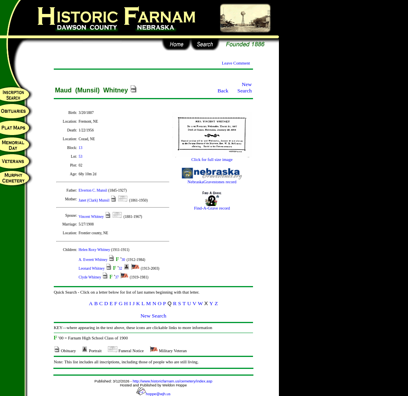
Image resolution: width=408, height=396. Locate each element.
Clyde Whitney (90, 277)
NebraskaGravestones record (212, 180)
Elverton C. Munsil (93, 190)
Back (223, 91)
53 (80, 157)
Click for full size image (212, 158)
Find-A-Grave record (212, 206)
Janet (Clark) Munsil (94, 200)
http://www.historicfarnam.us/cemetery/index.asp (172, 381)
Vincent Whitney (91, 217)
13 (80, 148)
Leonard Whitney (92, 269)
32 (120, 269)
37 (117, 277)
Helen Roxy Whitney (94, 250)
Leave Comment (236, 63)
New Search (244, 87)
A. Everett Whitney (93, 260)
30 (123, 260)
